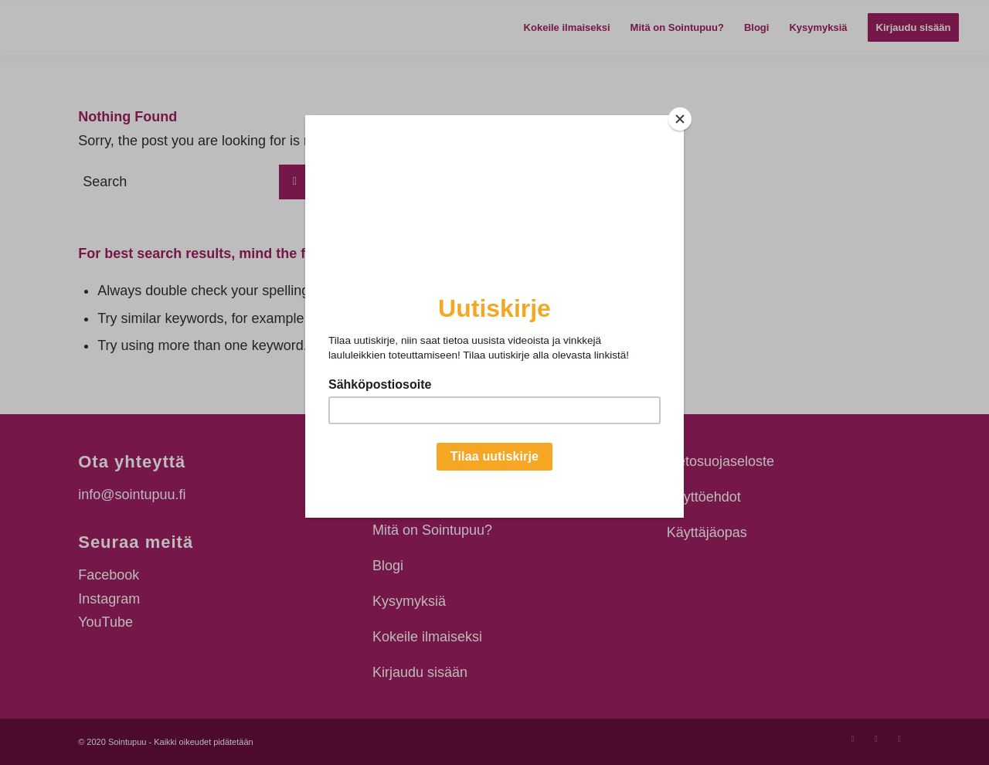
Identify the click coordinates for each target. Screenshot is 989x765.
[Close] (680, 119)
